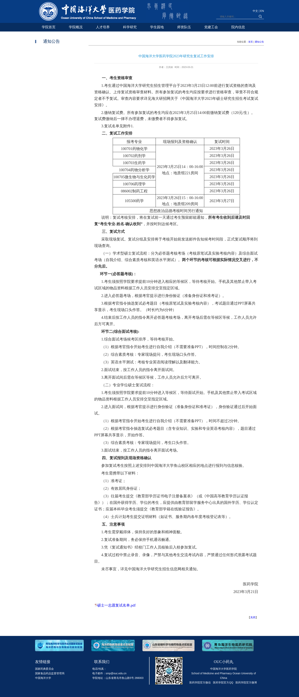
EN (262, 10)
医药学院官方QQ (223, 682)
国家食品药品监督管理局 (49, 673)
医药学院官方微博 (246, 682)
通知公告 (259, 41)
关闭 (253, 617)
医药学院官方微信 (200, 682)
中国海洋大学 (43, 677)
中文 (256, 10)
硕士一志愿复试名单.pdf (116, 605)
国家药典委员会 (44, 668)
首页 (250, 41)
